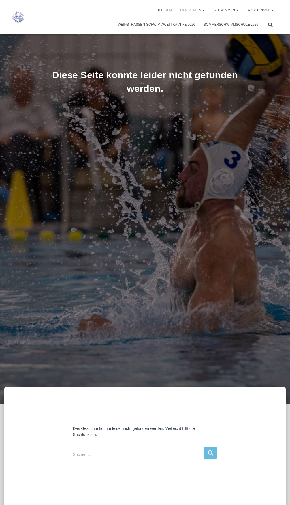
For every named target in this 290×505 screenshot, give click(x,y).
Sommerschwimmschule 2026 (231, 25)
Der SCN (164, 10)
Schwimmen (226, 10)
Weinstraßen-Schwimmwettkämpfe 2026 (156, 25)
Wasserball (260, 10)
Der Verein (192, 10)
